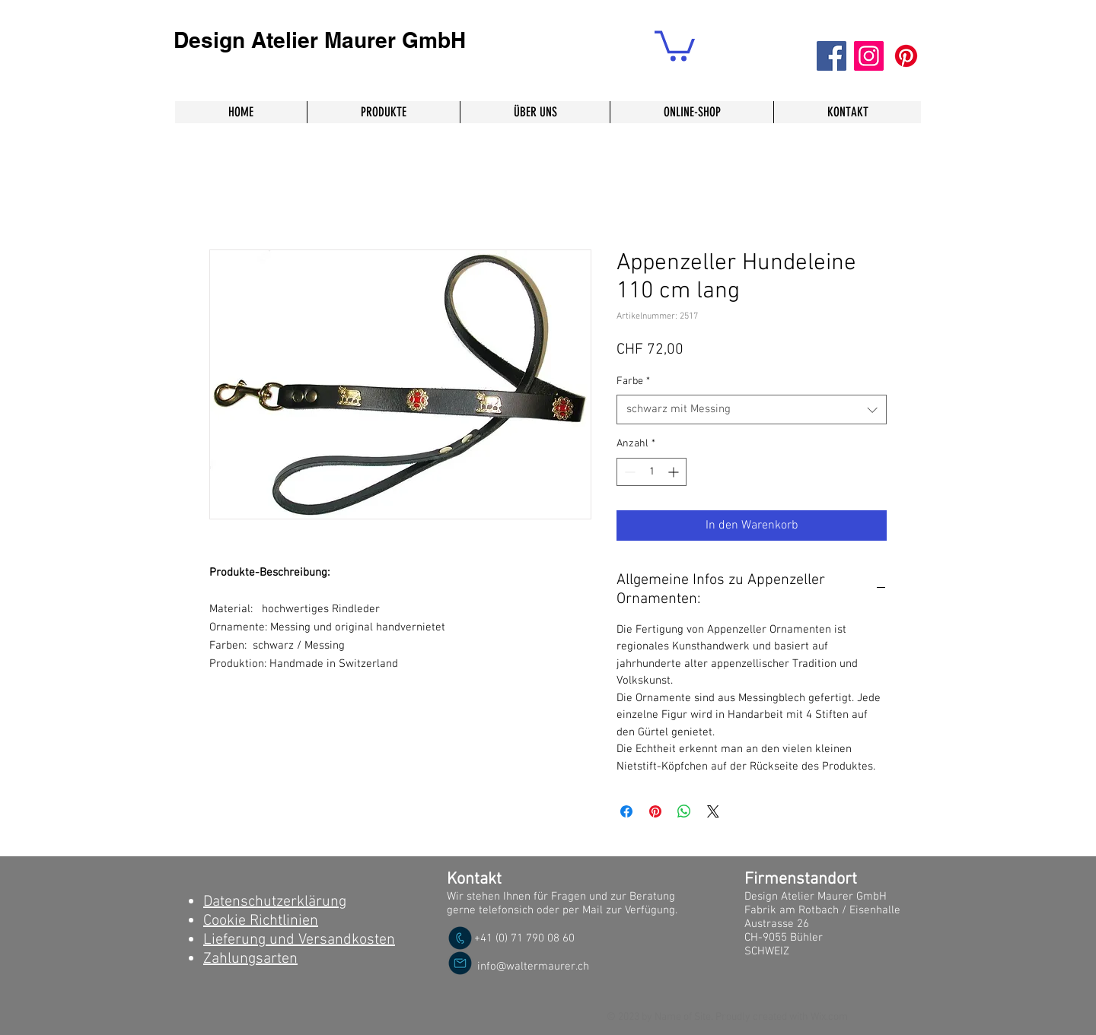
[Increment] (674, 472)
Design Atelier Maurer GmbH (320, 39)
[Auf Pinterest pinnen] (655, 811)
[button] (675, 44)
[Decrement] (628, 472)
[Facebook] (831, 56)
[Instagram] (869, 56)
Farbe (633, 381)
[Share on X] (713, 811)
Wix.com (829, 1017)
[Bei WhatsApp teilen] (684, 811)
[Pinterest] (906, 56)
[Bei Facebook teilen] (626, 811)
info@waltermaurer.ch (533, 966)
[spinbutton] (651, 472)
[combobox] (751, 409)
